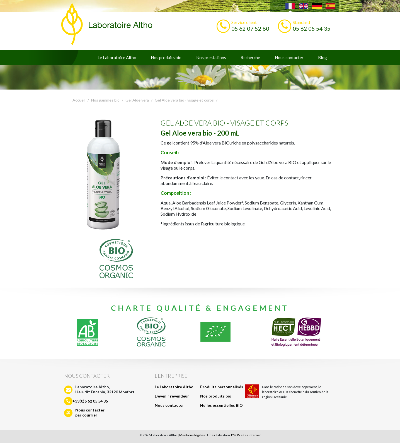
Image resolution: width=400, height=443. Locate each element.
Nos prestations (211, 57)
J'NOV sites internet (246, 435)
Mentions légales (192, 435)
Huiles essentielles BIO (221, 405)
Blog (322, 57)
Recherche (250, 57)
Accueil (78, 100)
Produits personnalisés (221, 386)
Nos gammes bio (105, 100)
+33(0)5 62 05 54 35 (90, 401)
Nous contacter (289, 57)
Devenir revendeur (172, 396)
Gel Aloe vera (137, 100)
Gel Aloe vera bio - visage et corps (184, 100)
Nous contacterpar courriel (90, 412)
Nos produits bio (166, 57)
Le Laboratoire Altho (117, 57)
